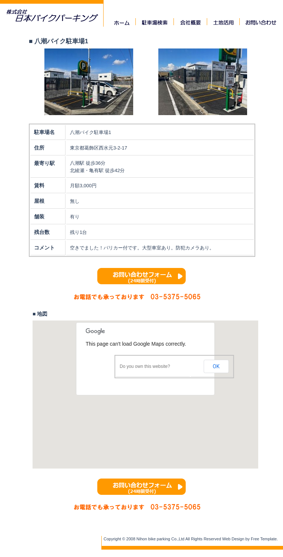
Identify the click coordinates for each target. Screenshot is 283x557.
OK (216, 366)
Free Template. (264, 539)
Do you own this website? (145, 366)
